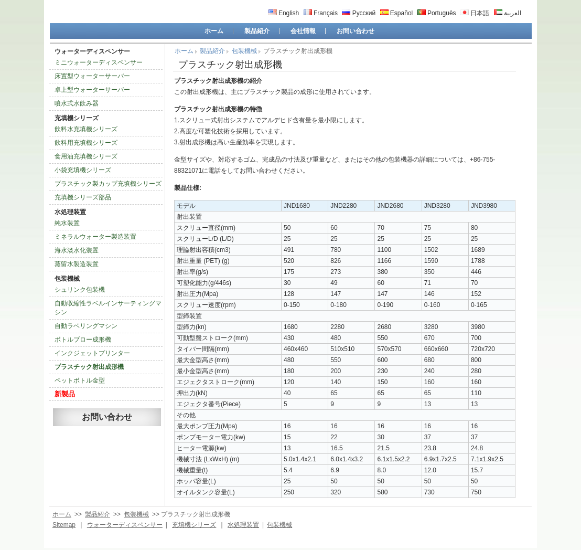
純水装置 (67, 223)
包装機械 (67, 278)
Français (321, 13)
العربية (507, 13)
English (283, 13)
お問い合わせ (355, 31)
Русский (358, 13)
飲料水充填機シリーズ (86, 129)
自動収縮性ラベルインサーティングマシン (108, 308)
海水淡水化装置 (77, 250)
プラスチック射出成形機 (89, 367)
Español (396, 13)
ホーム (214, 31)
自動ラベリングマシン (86, 326)
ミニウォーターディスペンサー (99, 62)
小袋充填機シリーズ (83, 170)
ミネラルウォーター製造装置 (95, 236)
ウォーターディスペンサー (92, 51)
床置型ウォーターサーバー (92, 76)
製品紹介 (257, 31)
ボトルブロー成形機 (83, 339)
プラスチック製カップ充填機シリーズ (108, 183)
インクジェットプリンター (92, 353)
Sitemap (64, 524)
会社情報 (303, 31)
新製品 (65, 394)
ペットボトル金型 (80, 380)
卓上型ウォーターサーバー (92, 89)
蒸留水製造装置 (77, 264)
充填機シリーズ (77, 118)
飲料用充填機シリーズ (86, 142)
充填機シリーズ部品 (83, 197)
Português (436, 13)
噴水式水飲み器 (77, 103)
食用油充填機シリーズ (86, 156)
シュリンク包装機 (80, 289)
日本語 (474, 13)
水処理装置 (70, 212)
